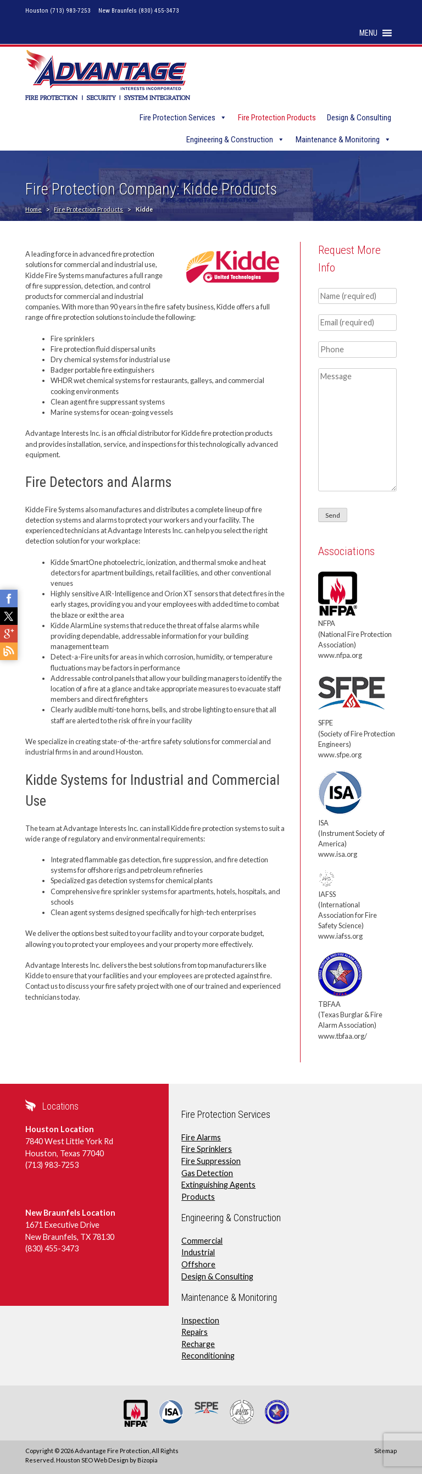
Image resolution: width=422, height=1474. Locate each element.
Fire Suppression (211, 1161)
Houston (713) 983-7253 (58, 10)
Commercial (202, 1240)
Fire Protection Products (277, 118)
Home (33, 209)
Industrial (198, 1252)
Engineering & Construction (229, 140)
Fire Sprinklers (206, 1149)
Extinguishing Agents (218, 1184)
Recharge (198, 1344)
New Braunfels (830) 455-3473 (138, 10)
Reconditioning (208, 1355)
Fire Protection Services (177, 118)
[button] (368, 33)
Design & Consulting (359, 118)
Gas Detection (207, 1173)
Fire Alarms (201, 1137)
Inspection (200, 1320)
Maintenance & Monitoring (338, 140)
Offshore (198, 1264)
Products (198, 1196)
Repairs (194, 1332)
